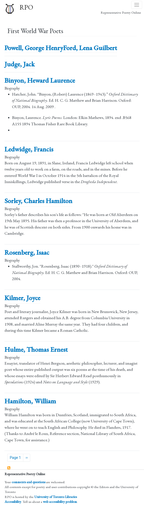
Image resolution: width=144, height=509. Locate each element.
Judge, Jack (19, 64)
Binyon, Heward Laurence (39, 80)
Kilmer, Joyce (22, 297)
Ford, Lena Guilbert (90, 47)
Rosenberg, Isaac (26, 252)
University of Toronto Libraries (55, 497)
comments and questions (28, 482)
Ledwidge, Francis (28, 149)
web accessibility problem (60, 501)
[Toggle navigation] (136, 5)
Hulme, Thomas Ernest (36, 349)
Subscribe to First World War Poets (9, 468)
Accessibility (13, 501)
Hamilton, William (30, 401)
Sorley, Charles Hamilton (38, 200)
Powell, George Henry (33, 47)
